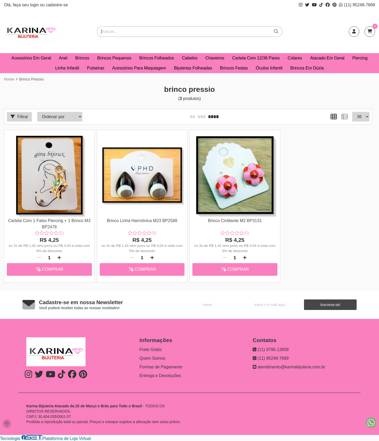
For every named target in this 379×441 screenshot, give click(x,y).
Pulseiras (95, 68)
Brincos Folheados (156, 58)
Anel (63, 58)
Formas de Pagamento (160, 367)
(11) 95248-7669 (357, 5)
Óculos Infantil (269, 68)
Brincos (82, 58)
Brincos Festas (234, 68)
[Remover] (39, 257)
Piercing (360, 58)
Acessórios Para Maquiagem (139, 68)
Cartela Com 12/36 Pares (256, 58)
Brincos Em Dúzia (307, 68)
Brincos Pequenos (114, 58)
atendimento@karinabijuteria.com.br (289, 367)
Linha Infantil (67, 68)
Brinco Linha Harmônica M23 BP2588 (142, 220)
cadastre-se (57, 5)
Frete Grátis (150, 349)
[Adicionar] (59, 257)
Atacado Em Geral (327, 58)
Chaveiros (214, 58)
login (35, 5)
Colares (295, 58)
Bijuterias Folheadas (193, 68)
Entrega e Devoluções (160, 375)
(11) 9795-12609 (271, 349)
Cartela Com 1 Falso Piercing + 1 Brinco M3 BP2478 (49, 223)
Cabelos (190, 58)
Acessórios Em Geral (31, 58)
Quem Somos (152, 358)
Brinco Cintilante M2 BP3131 (235, 220)
